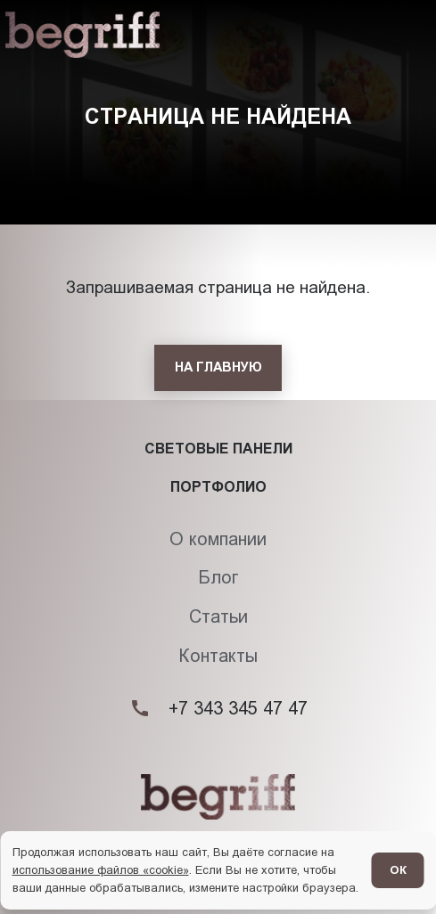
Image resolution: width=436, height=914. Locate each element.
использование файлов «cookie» (100, 870)
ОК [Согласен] (398, 870)
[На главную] (218, 368)
